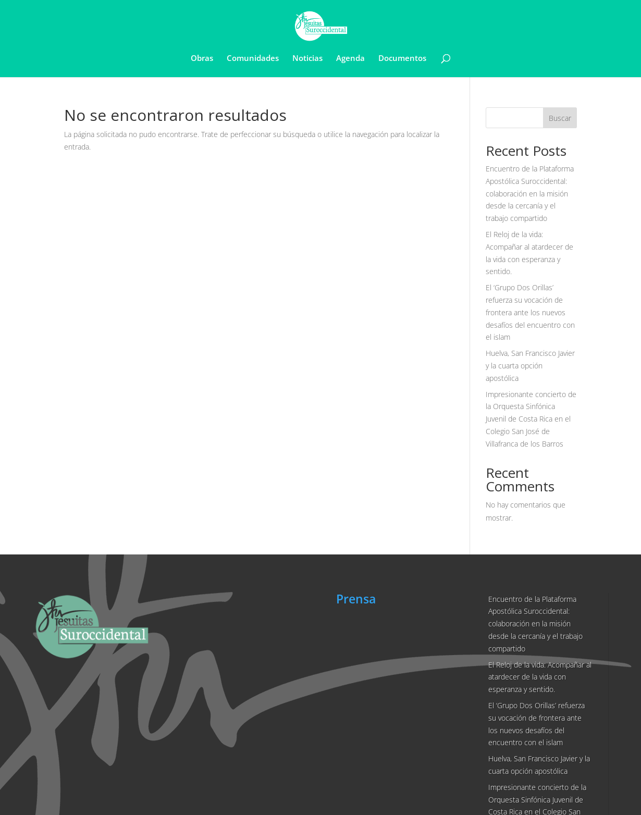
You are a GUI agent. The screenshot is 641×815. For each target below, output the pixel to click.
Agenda (350, 58)
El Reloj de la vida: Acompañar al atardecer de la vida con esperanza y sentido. (539, 677)
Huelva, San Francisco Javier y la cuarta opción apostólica (530, 365)
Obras (202, 58)
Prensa (356, 598)
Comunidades (253, 58)
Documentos (402, 58)
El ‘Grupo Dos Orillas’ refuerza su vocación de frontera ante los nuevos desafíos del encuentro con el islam (530, 312)
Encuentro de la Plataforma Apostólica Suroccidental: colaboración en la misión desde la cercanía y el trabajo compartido (530, 193)
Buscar (560, 118)
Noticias (307, 58)
